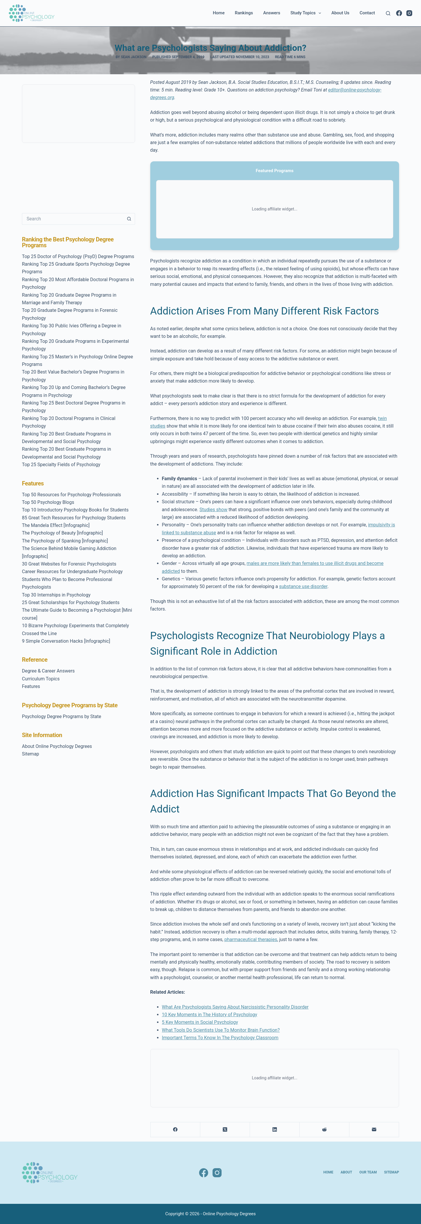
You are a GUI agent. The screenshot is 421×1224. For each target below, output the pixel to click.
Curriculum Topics (41, 679)
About (346, 1172)
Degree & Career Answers (48, 671)
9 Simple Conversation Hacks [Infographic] (66, 641)
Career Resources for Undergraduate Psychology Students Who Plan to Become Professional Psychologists (72, 579)
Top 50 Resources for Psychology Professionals (71, 494)
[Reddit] (324, 1129)
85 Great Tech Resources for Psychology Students (74, 518)
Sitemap (30, 754)
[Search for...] (72, 219)
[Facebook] (399, 13)
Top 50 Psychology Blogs (48, 502)
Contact (367, 12)
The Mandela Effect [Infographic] (56, 525)
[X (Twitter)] (225, 1129)
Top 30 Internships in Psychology (56, 595)
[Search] (388, 13)
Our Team (368, 1172)
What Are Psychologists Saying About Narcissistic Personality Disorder (235, 1007)
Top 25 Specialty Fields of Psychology (61, 464)
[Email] (374, 1129)
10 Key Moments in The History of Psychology (209, 1014)
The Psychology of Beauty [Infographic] (62, 533)
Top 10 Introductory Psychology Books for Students (75, 510)
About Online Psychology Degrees (57, 746)
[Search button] (129, 219)
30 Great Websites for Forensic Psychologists (69, 564)
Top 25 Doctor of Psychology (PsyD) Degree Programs (78, 256)
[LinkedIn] (275, 1129)
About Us (340, 12)
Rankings (244, 12)
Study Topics (306, 13)
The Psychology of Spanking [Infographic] (65, 541)
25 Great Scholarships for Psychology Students (71, 602)
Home (219, 12)
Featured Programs (275, 170)
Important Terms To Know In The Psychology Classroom (220, 1037)
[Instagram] (409, 13)
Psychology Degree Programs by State (61, 716)
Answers (271, 12)
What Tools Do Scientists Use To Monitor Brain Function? (221, 1030)
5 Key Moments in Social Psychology (200, 1022)
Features (31, 686)
